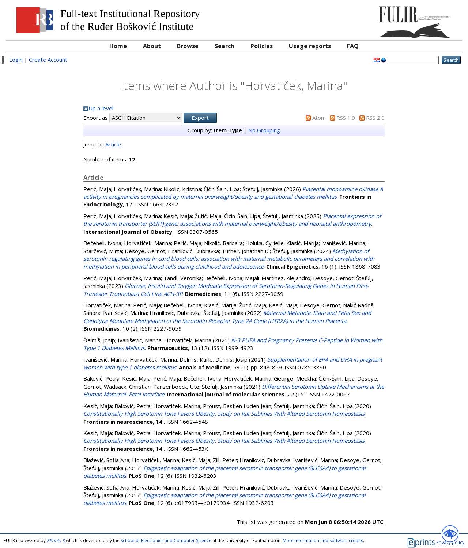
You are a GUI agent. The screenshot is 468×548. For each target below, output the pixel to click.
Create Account (48, 59)
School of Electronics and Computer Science (166, 540)
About (152, 46)
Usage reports (310, 46)
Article (113, 144)
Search (224, 46)
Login (16, 59)
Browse (188, 46)
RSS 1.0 (345, 117)
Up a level (100, 108)
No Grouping (264, 130)
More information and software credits (323, 540)
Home (118, 46)
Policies (261, 46)
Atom (319, 117)
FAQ (353, 46)
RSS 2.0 (375, 117)
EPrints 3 (56, 540)
